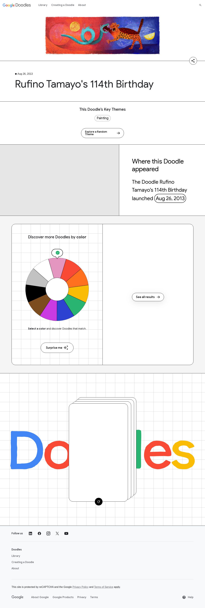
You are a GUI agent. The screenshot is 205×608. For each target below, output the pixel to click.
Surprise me (57, 347)
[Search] (200, 5)
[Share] (193, 61)
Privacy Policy (81, 587)
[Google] (18, 597)
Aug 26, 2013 (170, 198)
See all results (148, 297)
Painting (102, 118)
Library (42, 5)
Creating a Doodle (62, 5)
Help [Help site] (187, 597)
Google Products (63, 597)
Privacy (81, 597)
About (82, 5)
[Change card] (98, 501)
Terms (94, 597)
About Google (40, 597)
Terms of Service (103, 587)
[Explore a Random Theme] (102, 133)
